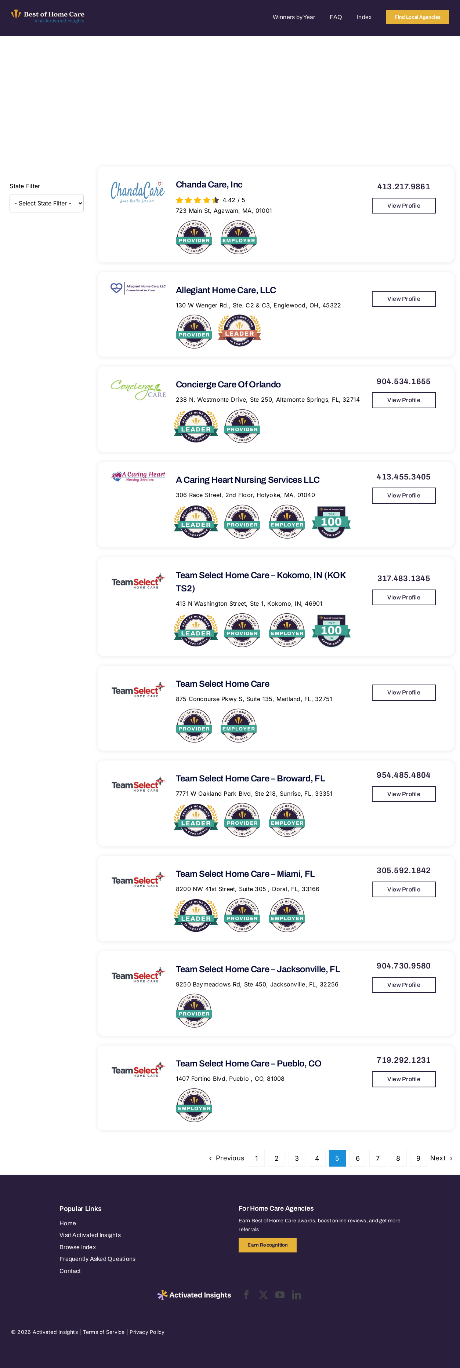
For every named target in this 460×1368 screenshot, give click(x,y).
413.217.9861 (403, 186)
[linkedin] (296, 1294)
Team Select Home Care (222, 684)
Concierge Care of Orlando (228, 384)
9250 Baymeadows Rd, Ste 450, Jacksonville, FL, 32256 (257, 984)
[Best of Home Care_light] (48, 12)
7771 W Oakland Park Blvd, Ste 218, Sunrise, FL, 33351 (254, 793)
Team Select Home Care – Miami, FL (245, 874)
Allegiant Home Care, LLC (226, 290)
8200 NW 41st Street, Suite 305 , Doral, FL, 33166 (248, 889)
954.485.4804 (404, 775)
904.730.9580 (404, 966)
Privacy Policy (147, 1332)
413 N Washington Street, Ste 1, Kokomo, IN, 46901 (249, 603)
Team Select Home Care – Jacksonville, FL (258, 969)
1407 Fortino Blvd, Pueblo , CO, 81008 (230, 1078)
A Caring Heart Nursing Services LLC (247, 480)
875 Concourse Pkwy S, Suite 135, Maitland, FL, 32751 (254, 699)
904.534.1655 (404, 381)
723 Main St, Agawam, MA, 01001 (224, 210)
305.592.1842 (404, 870)
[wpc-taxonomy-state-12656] (47, 203)
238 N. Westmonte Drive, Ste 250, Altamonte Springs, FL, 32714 (268, 399)
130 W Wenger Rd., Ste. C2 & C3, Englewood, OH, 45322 (258, 305)
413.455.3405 (404, 477)
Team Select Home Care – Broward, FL (250, 778)
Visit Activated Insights (60, 20)
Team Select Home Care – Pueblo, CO (249, 1063)
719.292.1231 (404, 1060)
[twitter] (263, 1294)
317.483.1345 (403, 578)
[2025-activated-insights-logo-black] (194, 1292)
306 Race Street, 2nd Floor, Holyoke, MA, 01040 (245, 495)
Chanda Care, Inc (209, 184)
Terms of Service (104, 1332)
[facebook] (246, 1294)
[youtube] (280, 1294)
